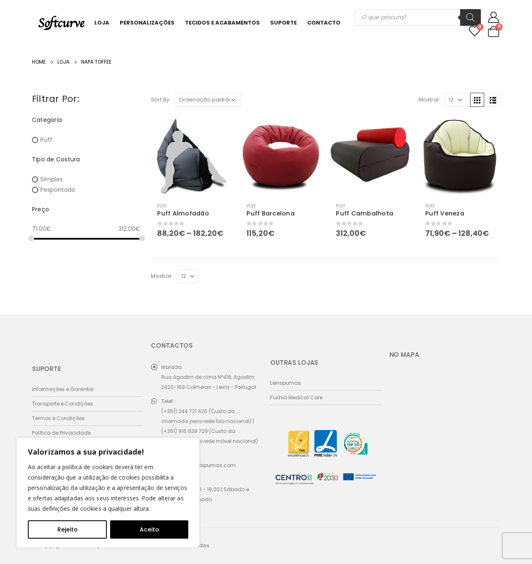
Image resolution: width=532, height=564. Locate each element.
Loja (101, 23)
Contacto (323, 23)
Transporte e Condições (62, 403)
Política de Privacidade (61, 432)
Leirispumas (285, 382)
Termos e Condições (58, 418)
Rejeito (67, 529)
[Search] (470, 17)
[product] (191, 155)
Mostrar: (430, 100)
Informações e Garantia (63, 389)
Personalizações (147, 23)
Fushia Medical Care (296, 397)
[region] (108, 492)
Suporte (283, 23)
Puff (162, 206)
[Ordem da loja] (208, 100)
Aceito (149, 529)
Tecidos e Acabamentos (222, 23)
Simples (51, 179)
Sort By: (160, 100)
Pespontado (57, 190)
